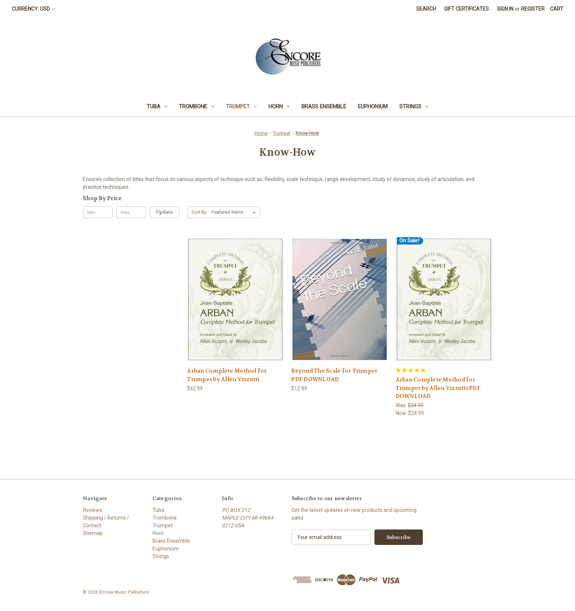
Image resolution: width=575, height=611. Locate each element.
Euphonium (373, 106)
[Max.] (131, 212)
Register (533, 9)
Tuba (157, 106)
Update (164, 212)
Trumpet (241, 106)
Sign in (505, 9)
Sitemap (93, 533)
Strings (413, 106)
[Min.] (98, 212)
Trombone (196, 106)
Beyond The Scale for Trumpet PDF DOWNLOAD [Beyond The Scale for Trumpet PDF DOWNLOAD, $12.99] (334, 375)
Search (426, 9)
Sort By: (199, 212)
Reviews (92, 510)
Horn (279, 106)
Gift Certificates (466, 9)
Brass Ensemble (323, 106)
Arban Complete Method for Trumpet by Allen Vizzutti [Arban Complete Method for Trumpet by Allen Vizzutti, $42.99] (227, 375)
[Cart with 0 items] (556, 9)
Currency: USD (33, 9)
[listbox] (235, 212)
